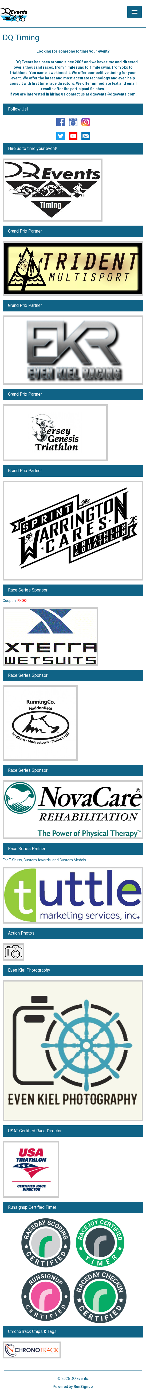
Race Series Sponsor (28, 590)
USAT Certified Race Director (35, 1130)
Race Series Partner (26, 848)
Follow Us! (18, 109)
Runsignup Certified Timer (32, 1207)
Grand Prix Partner (25, 231)
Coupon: (15, 600)
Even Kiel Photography (29, 970)
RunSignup (83, 1386)
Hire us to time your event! (32, 148)
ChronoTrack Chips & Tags (32, 1331)
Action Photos (21, 933)
